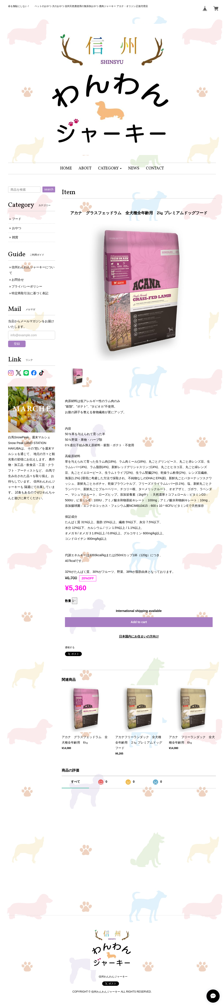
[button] (110, 168)
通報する (70, 647)
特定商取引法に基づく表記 (30, 293)
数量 (68, 601)
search (48, 189)
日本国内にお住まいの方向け (139, 636)
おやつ (16, 228)
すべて (75, 781)
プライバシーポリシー (27, 286)
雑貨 (15, 237)
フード (16, 219)
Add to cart (139, 622)
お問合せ (18, 279)
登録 (17, 343)
